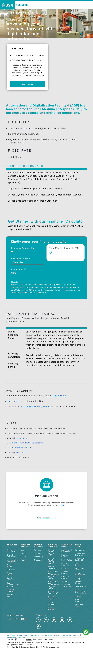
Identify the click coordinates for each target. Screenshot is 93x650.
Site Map (21, 638)
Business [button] (22, 5)
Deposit (24, 550)
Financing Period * (20, 258)
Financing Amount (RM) (23, 248)
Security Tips (78, 600)
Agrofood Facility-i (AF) (52, 598)
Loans (23, 557)
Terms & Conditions (71, 635)
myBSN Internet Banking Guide (78, 580)
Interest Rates (65, 556)
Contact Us (80, 550)
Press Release (10, 574)
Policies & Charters (11, 590)
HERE (62, 505)
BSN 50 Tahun (10, 595)
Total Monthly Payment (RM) (64, 248)
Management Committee (12, 561)
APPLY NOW (27, 84)
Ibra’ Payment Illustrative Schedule (27, 443)
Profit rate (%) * (19, 269)
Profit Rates (66, 560)
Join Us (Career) (10, 579)
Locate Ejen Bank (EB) (80, 559)
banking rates (20, 438)
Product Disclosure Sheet (23, 448)
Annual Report (10, 566)
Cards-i (37, 553)
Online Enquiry (78, 564)
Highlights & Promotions (66, 551)
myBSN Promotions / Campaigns (80, 591)
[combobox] (27, 263)
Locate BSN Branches (80, 554)
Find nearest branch (46, 518)
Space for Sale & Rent (66, 585)
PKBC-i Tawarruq (52, 567)
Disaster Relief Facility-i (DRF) (52, 560)
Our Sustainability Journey (13, 584)
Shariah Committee (11, 556)
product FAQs (20, 452)
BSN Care (11, 570)
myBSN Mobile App (80, 574)
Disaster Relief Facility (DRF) (51, 552)
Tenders (65, 581)
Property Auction (65, 577)
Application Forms (80, 569)
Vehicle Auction (64, 572)
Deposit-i (38, 550)
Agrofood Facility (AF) (53, 592)
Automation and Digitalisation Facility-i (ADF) (54, 584)
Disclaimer (11, 638)
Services (65, 568)
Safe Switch (80, 586)
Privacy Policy (37, 635)
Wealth (24, 560)
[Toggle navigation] (88, 5)
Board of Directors (11, 551)
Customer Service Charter (18, 635)
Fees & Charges (65, 564)
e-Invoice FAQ (79, 605)
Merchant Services (52, 604)
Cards (23, 553)
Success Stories (51, 608)
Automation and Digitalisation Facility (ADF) (54, 575)
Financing (38, 557)
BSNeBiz (78, 596)
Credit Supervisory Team (35, 406)
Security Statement (53, 635)
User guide (13, 401)
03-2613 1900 (17, 619)
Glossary (38, 560)
